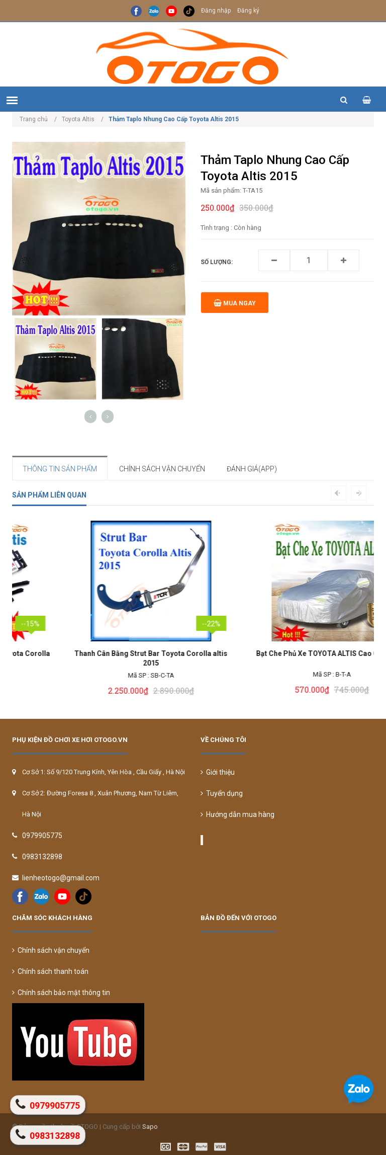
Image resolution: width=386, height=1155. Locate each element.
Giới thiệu (218, 772)
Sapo (150, 1126)
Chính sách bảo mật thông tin (61, 992)
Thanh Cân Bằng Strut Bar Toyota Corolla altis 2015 (283, 658)
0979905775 (42, 836)
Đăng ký (248, 10)
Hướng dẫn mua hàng (237, 814)
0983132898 (42, 857)
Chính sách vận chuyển (50, 950)
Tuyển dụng (222, 793)
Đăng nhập (216, 10)
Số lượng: (217, 262)
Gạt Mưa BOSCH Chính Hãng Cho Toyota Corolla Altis (103, 658)
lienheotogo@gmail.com (61, 878)
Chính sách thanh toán (50, 971)
